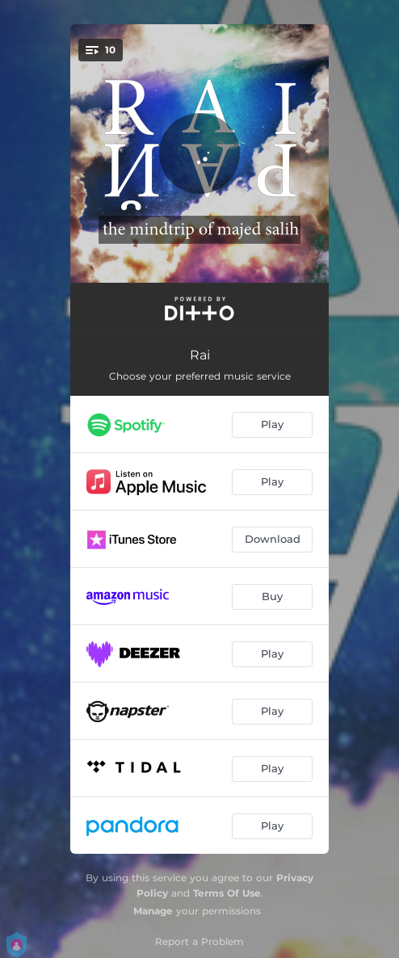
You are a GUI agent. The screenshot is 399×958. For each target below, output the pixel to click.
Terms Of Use (227, 893)
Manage (153, 911)
